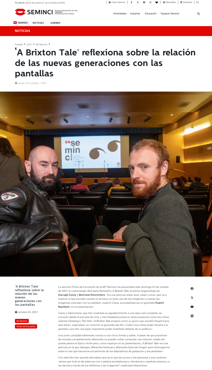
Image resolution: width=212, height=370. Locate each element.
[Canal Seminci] (110, 2)
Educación (151, 13)
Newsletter (171, 2)
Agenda (55, 23)
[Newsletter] (164, 2)
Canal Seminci (118, 2)
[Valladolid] (181, 2)
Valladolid (187, 2)
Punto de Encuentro (26, 326)
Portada (19, 44)
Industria (135, 13)
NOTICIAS (38, 23)
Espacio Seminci (170, 13)
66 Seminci (41, 44)
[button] (192, 288)
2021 (29, 44)
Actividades (120, 13)
